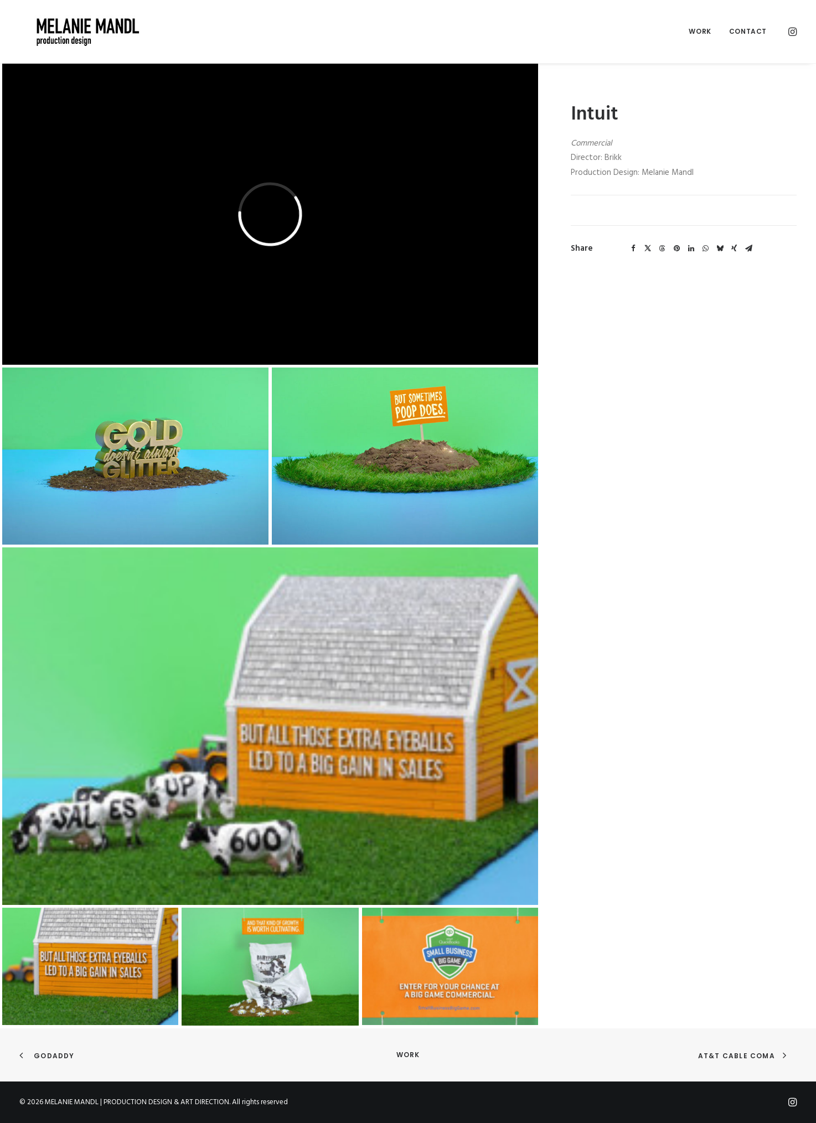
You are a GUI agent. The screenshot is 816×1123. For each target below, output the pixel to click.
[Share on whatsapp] (705, 248)
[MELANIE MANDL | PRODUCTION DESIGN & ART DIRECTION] (73, 31)
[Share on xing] (734, 248)
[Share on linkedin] (691, 248)
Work (700, 31)
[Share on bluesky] (719, 248)
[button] (792, 31)
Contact (748, 31)
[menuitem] (700, 31)
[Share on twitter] (647, 248)
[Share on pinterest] (676, 248)
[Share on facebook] (633, 248)
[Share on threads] (662, 248)
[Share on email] (748, 248)
